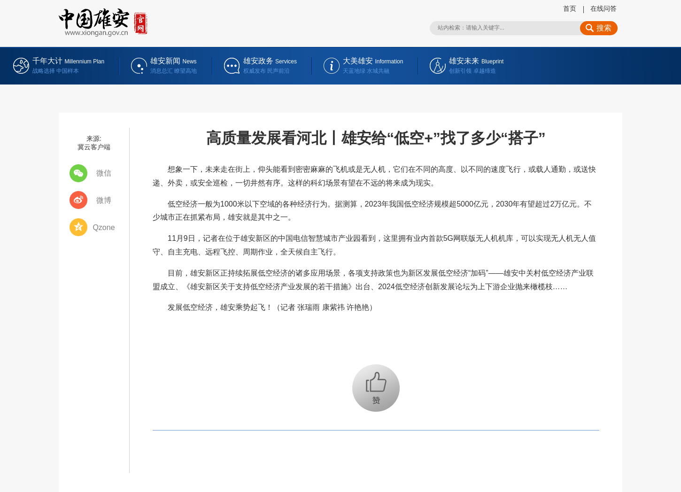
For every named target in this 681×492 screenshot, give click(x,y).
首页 (569, 8)
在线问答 (603, 8)
